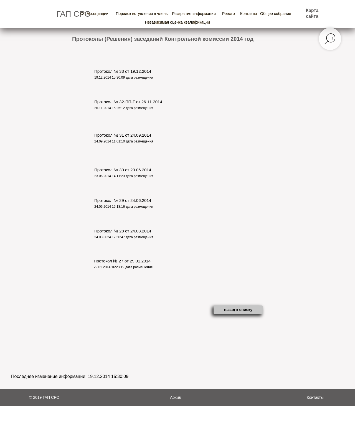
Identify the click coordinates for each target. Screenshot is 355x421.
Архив (175, 397)
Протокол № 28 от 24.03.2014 (122, 231)
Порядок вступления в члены (142, 13)
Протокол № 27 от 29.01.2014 (122, 261)
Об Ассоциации (94, 13)
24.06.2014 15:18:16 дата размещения (123, 207)
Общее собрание (275, 13)
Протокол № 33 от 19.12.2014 (122, 71)
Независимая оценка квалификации (177, 22)
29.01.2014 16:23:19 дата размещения (123, 267)
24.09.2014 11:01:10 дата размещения (123, 141)
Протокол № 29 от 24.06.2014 (122, 200)
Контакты (248, 13)
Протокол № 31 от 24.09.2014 (122, 135)
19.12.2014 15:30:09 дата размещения (123, 77)
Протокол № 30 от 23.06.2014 (122, 169)
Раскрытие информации (194, 13)
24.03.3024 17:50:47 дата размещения (123, 237)
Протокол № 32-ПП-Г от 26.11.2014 (128, 101)
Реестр (228, 13)
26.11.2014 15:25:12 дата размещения (123, 108)
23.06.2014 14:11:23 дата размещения (123, 176)
